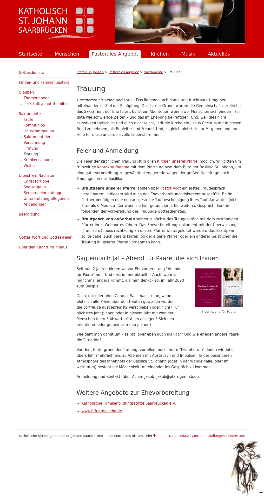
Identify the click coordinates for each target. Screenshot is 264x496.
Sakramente (153, 72)
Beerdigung (29, 214)
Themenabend (37, 98)
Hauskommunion (39, 131)
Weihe (29, 166)
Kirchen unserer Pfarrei (177, 161)
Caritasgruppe (36, 181)
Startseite (30, 54)
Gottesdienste (31, 72)
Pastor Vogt (170, 188)
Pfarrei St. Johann (90, 72)
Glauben (26, 92)
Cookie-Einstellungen (208, 436)
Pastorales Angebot (115, 54)
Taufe (28, 119)
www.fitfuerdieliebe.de (101, 411)
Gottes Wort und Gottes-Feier (45, 237)
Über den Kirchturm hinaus (43, 247)
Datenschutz (179, 436)
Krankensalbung (38, 160)
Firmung (31, 148)
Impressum (236, 436)
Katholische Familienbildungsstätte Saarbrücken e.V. (128, 403)
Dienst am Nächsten (37, 175)
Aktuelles (219, 54)
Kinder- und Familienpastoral (44, 82)
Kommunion (34, 125)
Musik (188, 54)
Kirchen (160, 54)
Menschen (67, 54)
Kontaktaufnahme (113, 167)
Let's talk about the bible (46, 104)
